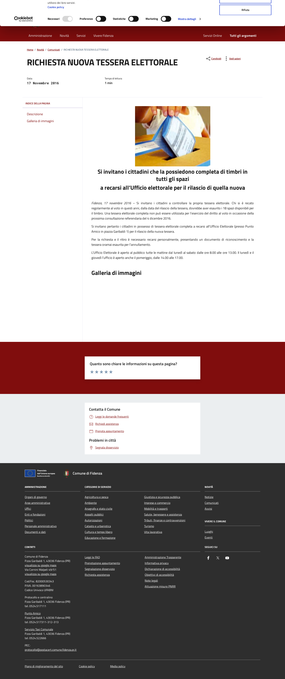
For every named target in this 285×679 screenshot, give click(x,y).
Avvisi (208, 508)
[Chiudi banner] (279, 5)
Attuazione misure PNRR (160, 586)
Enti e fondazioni (35, 514)
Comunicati (54, 50)
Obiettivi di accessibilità (159, 575)
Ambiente (91, 503)
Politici (29, 520)
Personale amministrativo (41, 526)
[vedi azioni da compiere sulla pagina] (232, 59)
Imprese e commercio (157, 503)
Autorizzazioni (93, 520)
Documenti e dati (35, 532)
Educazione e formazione (100, 538)
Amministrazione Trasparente (163, 557)
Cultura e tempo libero (98, 532)
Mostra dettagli (187, 42)
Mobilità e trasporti (156, 508)
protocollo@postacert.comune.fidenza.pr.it (51, 650)
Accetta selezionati (245, 21)
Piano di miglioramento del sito (44, 666)
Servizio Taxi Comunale (39, 629)
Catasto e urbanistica (98, 526)
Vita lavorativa (153, 532)
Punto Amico (33, 613)
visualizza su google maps (40, 565)
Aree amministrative (37, 503)
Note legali (151, 580)
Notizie (209, 497)
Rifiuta (245, 33)
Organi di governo (36, 497)
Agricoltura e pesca (96, 497)
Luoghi (209, 531)
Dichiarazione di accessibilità (162, 569)
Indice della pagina (52, 103)
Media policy (117, 666)
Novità (40, 50)
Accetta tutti (245, 9)
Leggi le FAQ (92, 557)
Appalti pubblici (94, 514)
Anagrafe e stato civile (98, 508)
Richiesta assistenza (97, 575)
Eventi (209, 537)
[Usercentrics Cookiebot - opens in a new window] (23, 42)
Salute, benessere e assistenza (163, 514)
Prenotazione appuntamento (102, 563)
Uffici (28, 508)
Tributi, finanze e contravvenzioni (164, 520)
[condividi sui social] (213, 59)
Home (30, 50)
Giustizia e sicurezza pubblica (162, 497)
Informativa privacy (157, 563)
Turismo (149, 526)
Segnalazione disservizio (100, 569)
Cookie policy (56, 31)
